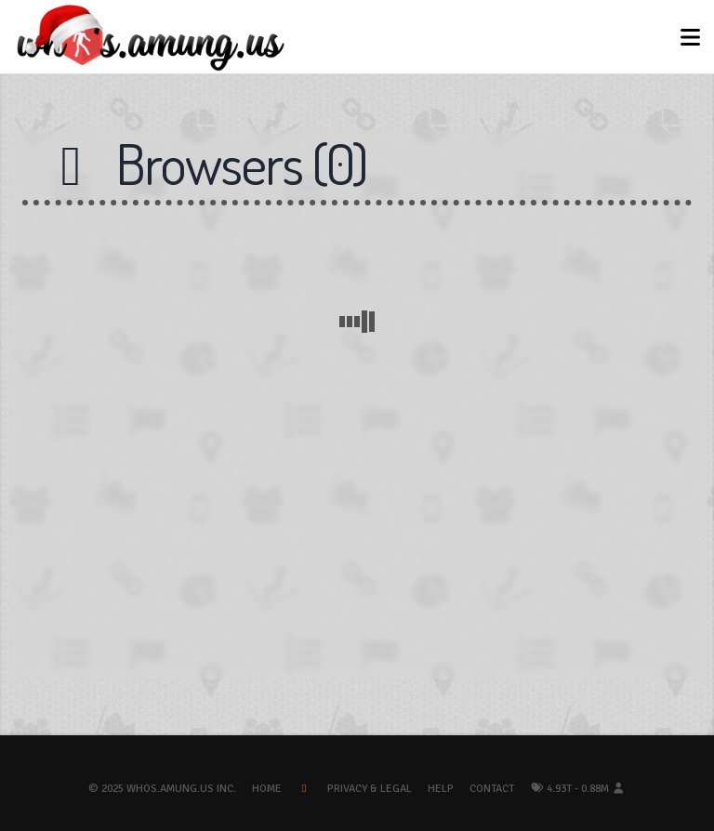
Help (441, 789)
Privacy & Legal (369, 789)
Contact (491, 789)
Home (267, 789)
